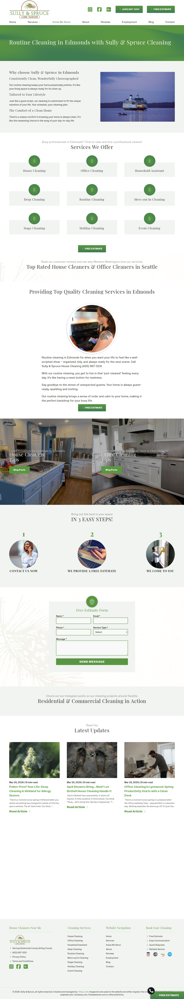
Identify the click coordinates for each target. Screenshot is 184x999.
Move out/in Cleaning (78, 957)
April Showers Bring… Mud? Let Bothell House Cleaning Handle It (89, 789)
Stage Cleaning (75, 962)
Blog (151, 22)
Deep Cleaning (75, 949)
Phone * (60, 627)
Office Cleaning (75, 940)
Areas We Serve (61, 22)
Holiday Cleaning (76, 966)
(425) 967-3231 (129, 9)
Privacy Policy (17, 956)
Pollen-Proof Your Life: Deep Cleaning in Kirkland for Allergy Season (30, 791)
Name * (60, 616)
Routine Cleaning (76, 953)
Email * (96, 616)
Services (34, 22)
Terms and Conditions (21, 961)
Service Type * (100, 627)
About (85, 22)
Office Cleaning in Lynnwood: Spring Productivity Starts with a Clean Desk (148, 791)
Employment (129, 22)
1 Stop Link (83, 991)
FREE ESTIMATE (160, 9)
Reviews (105, 22)
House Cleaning (75, 936)
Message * (61, 639)
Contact (170, 22)
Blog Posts (19, 469)
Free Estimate (154, 936)
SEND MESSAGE (92, 662)
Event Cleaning (75, 970)
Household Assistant (77, 945)
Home (12, 22)
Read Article (20, 811)
